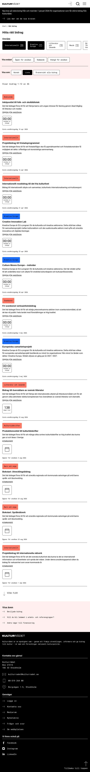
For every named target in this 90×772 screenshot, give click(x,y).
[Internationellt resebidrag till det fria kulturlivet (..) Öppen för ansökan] (45, 192)
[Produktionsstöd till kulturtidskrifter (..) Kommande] (45, 441)
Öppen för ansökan (23, 60)
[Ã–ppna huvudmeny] (84, 4)
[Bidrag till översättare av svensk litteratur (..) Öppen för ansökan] (45, 400)
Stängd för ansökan (58, 60)
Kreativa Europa (36, 45)
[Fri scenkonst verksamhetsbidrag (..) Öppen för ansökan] (45, 316)
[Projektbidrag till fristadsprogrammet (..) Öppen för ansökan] (45, 153)
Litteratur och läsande (56, 45)
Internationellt (14, 45)
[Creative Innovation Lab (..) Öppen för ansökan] (45, 233)
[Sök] (78, 4)
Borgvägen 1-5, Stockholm (22, 687)
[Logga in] (70, 4)
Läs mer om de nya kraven (21, 18)
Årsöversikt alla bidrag (46, 72)
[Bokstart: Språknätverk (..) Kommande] (45, 522)
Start (4, 26)
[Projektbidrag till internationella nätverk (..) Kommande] (45, 564)
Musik (74, 45)
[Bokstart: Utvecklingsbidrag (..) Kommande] (45, 481)
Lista (27, 72)
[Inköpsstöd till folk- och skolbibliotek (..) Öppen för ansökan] (45, 112)
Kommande (40, 60)
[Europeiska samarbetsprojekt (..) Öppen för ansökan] (45, 358)
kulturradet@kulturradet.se (23, 674)
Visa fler (12, 593)
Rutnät (16, 72)
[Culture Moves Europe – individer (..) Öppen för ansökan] (45, 275)
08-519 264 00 (15, 680)
